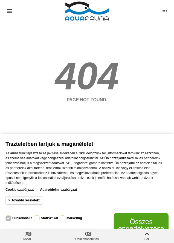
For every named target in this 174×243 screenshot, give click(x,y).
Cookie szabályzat (19, 190)
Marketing (74, 218)
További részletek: (25, 200)
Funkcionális (22, 218)
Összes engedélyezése (141, 225)
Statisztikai (49, 218)
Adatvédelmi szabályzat (58, 190)
